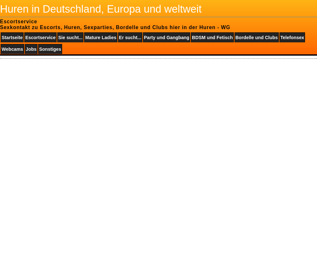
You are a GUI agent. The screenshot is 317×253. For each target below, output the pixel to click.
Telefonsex (292, 37)
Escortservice (40, 37)
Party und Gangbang (167, 37)
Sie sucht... (70, 37)
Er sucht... (130, 37)
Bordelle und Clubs (256, 37)
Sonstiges (50, 49)
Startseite (12, 37)
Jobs (31, 49)
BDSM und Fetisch (212, 37)
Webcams (12, 49)
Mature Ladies (100, 37)
